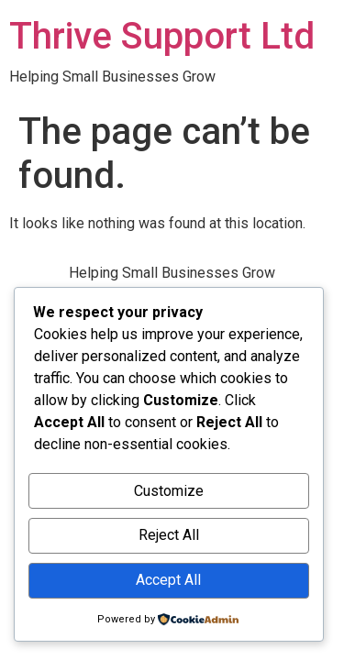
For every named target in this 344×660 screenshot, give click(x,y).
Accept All (168, 579)
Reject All (169, 535)
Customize (169, 491)
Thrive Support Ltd (162, 36)
